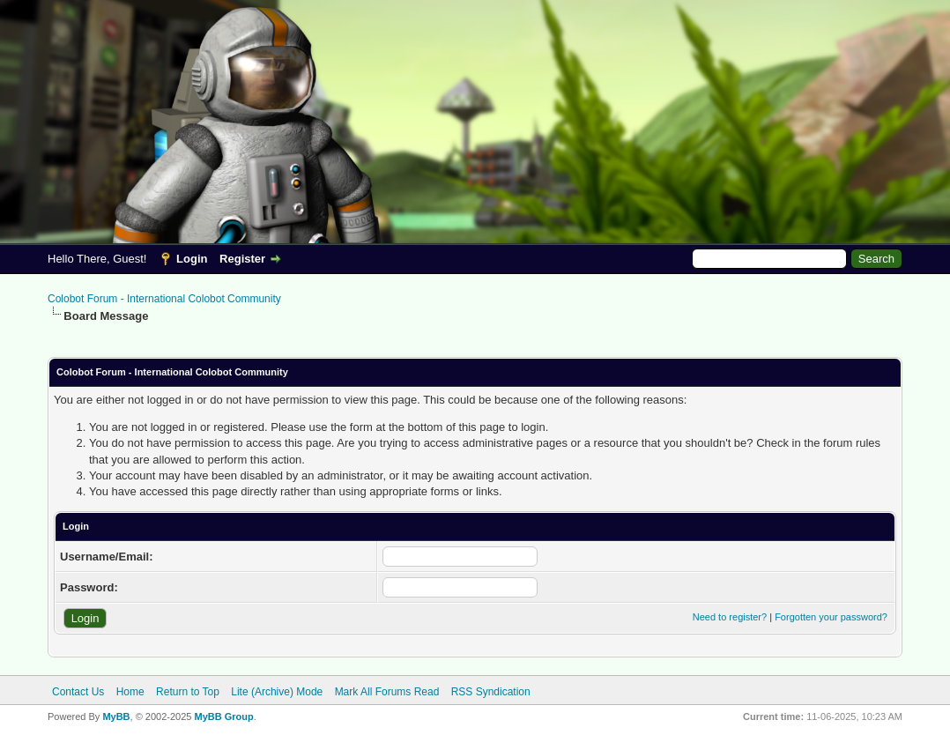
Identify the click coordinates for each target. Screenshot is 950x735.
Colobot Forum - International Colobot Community (164, 299)
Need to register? (730, 617)
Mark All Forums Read (387, 692)
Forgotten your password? (831, 617)
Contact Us (78, 692)
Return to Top (187, 692)
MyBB (116, 716)
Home (130, 692)
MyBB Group (223, 716)
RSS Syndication (491, 692)
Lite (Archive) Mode (277, 692)
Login (191, 258)
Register (242, 258)
